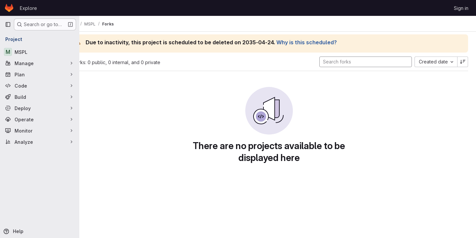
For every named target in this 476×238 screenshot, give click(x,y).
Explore (28, 8)
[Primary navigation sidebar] (8, 24)
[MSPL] (40, 52)
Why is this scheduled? (324, 42)
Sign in (461, 8)
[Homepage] (9, 8)
